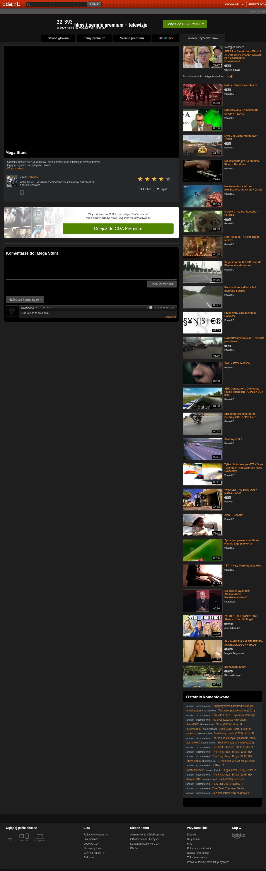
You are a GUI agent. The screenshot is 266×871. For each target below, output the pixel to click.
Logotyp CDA (91, 843)
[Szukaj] (56, 4)
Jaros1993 (192, 724)
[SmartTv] (27, 843)
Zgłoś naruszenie (197, 857)
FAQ (189, 843)
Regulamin (193, 839)
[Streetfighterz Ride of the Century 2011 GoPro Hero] (202, 423)
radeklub (191, 733)
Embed (145, 189)
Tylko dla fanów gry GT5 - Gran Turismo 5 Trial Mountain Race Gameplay (243, 468)
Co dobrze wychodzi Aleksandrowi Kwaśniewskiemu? (237, 594)
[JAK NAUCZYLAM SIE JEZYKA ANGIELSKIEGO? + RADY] (202, 651)
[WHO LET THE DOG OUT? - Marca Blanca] (202, 499)
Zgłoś (162, 189)
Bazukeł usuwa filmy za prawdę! (231, 792)
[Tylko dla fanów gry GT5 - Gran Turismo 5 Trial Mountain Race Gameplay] (202, 474)
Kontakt (191, 834)
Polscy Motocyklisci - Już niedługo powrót (240, 289)
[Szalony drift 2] (202, 449)
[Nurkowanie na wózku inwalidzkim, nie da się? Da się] (202, 196)
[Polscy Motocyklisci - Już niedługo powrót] (202, 297)
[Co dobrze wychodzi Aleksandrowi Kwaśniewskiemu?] (202, 600)
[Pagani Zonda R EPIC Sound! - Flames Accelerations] (202, 272)
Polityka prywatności (199, 848)
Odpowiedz (170, 317)
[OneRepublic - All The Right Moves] (202, 246)
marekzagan (193, 710)
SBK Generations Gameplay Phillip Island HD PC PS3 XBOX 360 (243, 392)
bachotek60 (193, 742)
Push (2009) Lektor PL (232, 779)
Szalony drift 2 (233, 439)
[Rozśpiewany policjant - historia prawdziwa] (202, 348)
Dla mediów (91, 839)
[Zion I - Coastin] (202, 525)
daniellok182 (193, 779)
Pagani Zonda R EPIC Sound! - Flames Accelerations (243, 264)
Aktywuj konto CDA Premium (147, 834)
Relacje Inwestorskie (96, 834)
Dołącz (185, 24)
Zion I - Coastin (233, 515)
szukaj (95, 4)
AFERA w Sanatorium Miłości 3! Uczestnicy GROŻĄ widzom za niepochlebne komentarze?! (243, 56)
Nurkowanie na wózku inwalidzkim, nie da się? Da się (243, 188)
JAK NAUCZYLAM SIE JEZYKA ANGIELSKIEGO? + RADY (243, 643)
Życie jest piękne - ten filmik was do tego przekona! (241, 542)
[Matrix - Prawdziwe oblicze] (202, 95)
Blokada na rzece (235, 666)
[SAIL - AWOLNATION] (202, 373)
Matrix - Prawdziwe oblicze (240, 85)
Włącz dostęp (15, 168)
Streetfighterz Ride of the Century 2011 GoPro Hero (240, 415)
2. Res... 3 (218, 765)
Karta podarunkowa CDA (144, 843)
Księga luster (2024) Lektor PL (239, 770)
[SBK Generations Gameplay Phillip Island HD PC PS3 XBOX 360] (202, 398)
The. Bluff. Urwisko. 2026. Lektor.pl (232, 747)
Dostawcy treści (93, 848)
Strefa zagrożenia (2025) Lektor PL (234, 733)
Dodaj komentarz (162, 284)
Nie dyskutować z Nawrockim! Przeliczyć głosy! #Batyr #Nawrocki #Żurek (216, 721)
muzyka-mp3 (193, 728)
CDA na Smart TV (94, 852)
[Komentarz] (91, 269)
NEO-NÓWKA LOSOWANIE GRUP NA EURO (241, 112)
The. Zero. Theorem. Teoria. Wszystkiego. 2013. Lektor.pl (215, 790)
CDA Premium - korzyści (144, 839)
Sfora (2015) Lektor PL (229, 724)
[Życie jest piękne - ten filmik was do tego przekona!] (202, 550)
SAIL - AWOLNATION (237, 363)
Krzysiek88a (193, 760)
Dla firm (134, 848)
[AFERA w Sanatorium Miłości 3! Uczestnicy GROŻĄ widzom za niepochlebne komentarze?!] (202, 57)
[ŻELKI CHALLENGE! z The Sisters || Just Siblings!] (202, 626)
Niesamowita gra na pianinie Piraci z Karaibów (241, 163)
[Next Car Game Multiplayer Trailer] (202, 145)
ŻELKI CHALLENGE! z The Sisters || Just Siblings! (240, 618)
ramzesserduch (195, 770)
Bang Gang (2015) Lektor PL (235, 728)
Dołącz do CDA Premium (118, 228)
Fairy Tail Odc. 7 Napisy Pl (227, 783)
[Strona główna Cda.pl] (12, 4)
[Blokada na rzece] (202, 676)
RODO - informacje (198, 852)
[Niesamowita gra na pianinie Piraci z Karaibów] (202, 171)
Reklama (89, 857)
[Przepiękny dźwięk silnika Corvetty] (202, 322)
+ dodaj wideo (258, 11)
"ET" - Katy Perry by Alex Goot (243, 565)
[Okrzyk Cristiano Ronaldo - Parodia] (202, 221)
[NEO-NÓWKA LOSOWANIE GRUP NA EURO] (202, 120)
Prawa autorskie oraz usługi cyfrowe (208, 862)
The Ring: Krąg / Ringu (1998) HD (232, 751)
